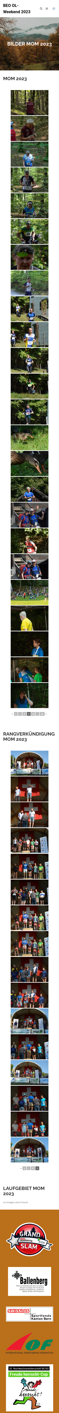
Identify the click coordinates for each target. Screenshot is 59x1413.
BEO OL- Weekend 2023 (16, 8)
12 (42, 714)
